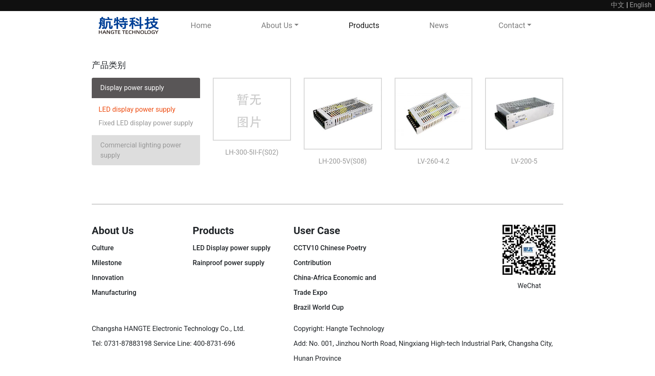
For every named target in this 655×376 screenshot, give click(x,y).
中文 (617, 5)
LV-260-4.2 (433, 161)
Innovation (108, 278)
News (439, 25)
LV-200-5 (524, 161)
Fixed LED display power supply (146, 123)
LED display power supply (137, 109)
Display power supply (132, 88)
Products (364, 25)
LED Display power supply (232, 248)
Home (201, 25)
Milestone (107, 263)
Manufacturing (114, 292)
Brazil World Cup (319, 307)
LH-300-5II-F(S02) (251, 152)
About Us (276, 25)
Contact (512, 25)
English (641, 5)
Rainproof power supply (229, 263)
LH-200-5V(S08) (343, 161)
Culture (103, 248)
